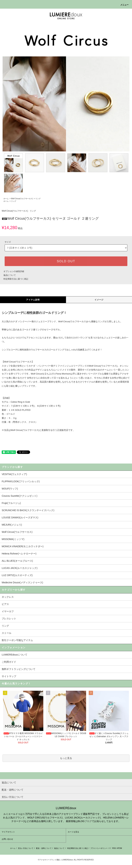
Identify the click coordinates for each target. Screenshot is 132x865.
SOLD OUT (66, 261)
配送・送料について (44, 848)
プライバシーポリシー (99, 848)
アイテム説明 (33, 300)
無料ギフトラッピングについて (18, 669)
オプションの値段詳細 (13, 271)
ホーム (6, 199)
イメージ (99, 300)
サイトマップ (9, 676)
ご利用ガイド (9, 661)
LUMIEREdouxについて (14, 654)
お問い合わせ (7, 839)
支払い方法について (25, 848)
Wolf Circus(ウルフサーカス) (22, 199)
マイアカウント (8, 832)
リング (38, 199)
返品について (9, 275)
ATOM (119, 848)
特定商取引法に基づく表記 (15, 279)
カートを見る (73, 832)
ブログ (88, 821)
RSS (114, 848)
